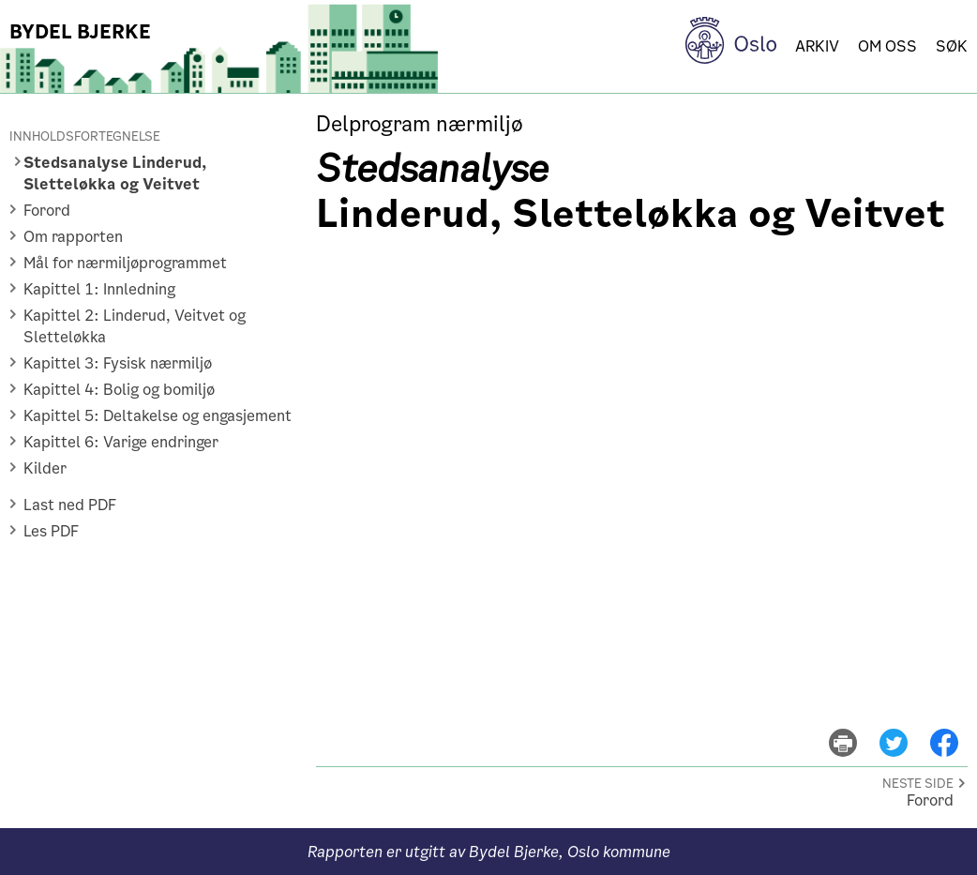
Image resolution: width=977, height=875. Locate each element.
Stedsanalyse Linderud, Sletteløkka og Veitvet (115, 173)
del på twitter (905, 729)
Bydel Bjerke (80, 32)
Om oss (887, 46)
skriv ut (855, 729)
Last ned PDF (69, 505)
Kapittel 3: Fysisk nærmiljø (117, 363)
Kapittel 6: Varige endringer (120, 442)
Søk (952, 46)
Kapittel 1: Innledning (99, 289)
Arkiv (817, 46)
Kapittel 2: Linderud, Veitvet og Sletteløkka (134, 326)
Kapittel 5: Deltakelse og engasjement (157, 416)
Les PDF (51, 531)
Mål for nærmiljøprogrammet (125, 263)
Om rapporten (73, 237)
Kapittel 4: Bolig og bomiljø (119, 389)
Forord (46, 210)
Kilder (45, 468)
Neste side (918, 784)
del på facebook (953, 729)
